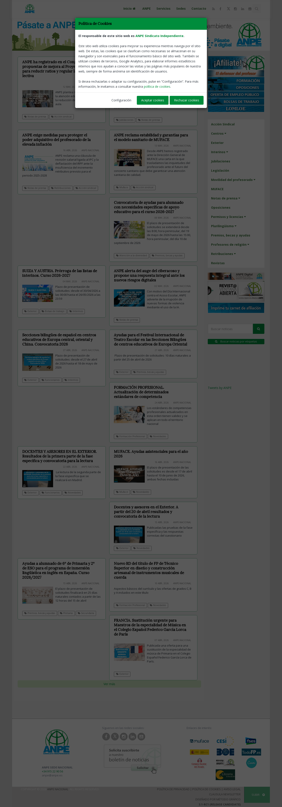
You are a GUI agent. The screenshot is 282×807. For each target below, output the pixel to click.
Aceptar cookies (152, 100)
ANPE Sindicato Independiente (159, 36)
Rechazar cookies (186, 100)
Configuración (121, 100)
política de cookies (157, 86)
